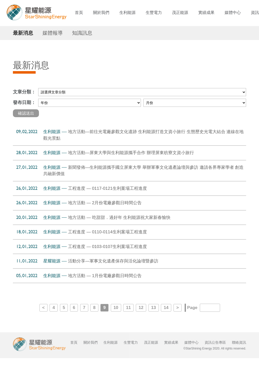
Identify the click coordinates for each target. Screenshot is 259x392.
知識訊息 (82, 66)
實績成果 (206, 12)
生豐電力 (154, 12)
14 (166, 341)
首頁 (79, 12)
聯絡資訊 (239, 376)
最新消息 (23, 66)
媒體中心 (233, 12)
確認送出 (26, 147)
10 (116, 341)
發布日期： (24, 136)
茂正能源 (180, 12)
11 (128, 341)
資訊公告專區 (215, 376)
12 (141, 341)
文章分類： (24, 125)
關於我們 (101, 12)
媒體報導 (52, 66)
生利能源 (127, 12)
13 (153, 341)
